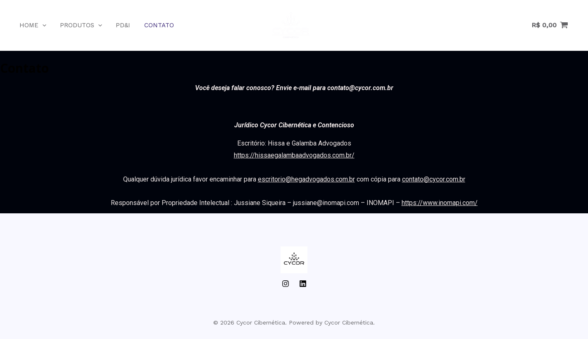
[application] (39, 25)
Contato (152, 25)
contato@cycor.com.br (433, 179)
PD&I (117, 25)
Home (30, 25)
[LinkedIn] (303, 283)
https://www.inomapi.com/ (440, 203)
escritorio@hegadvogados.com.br (306, 179)
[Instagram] (285, 283)
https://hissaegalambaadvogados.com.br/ (294, 155)
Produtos (77, 25)
